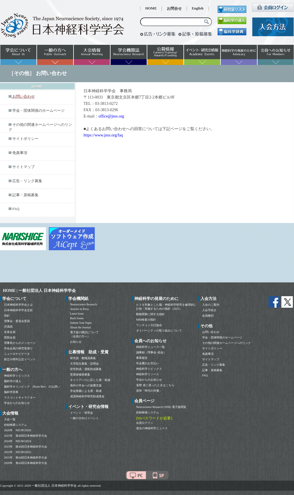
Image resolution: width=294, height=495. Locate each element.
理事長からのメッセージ (20, 342)
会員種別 (208, 315)
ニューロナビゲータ (17, 353)
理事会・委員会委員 (17, 321)
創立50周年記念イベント (20, 359)
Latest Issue (77, 313)
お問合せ (174, 9)
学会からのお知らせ (17, 403)
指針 (7, 315)
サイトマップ (23, 167)
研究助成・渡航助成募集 (86, 369)
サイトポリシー (25, 139)
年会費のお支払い (147, 363)
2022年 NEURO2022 (17, 452)
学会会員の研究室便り (18, 348)
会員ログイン (144, 422)
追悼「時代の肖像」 (149, 390)
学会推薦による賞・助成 (86, 390)
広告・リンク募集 (27, 181)
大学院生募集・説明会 (84, 363)
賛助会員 (10, 337)
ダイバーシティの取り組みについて (159, 330)
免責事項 (19, 153)
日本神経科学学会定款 (18, 310)
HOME (151, 8)
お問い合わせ (210, 332)
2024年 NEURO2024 (17, 441)
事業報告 (142, 357)
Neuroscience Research (83, 304)
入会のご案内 (210, 304)
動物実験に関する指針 (150, 314)
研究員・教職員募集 (83, 358)
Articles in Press (79, 309)
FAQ (15, 209)
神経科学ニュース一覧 (150, 346)
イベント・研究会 (81, 412)
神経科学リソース (147, 374)
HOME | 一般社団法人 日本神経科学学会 (39, 290)
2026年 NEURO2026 (17, 430)
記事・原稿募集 (25, 195)
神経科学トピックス (17, 375)
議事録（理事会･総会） (151, 352)
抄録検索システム (15, 424)
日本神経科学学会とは (18, 304)
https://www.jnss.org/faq (103, 135)
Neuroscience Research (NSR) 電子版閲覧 (161, 407)
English (198, 8)
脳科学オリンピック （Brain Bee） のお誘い (32, 386)
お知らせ (76, 341)
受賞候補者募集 (80, 374)
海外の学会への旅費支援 (86, 385)
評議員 (8, 326)
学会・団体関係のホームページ (38, 111)
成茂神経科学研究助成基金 (87, 396)
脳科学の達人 (12, 381)
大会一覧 (10, 419)
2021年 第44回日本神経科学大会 (25, 457)
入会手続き (209, 310)
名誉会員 (10, 332)
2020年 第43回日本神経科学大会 (25, 463)
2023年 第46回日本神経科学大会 (25, 446)
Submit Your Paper (81, 322)
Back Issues (77, 318)
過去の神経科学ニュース (152, 428)
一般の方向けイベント (84, 418)
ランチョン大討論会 (149, 325)
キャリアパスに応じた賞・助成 (90, 380)
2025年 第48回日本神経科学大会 (25, 435)
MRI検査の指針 (146, 319)
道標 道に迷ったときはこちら (155, 385)
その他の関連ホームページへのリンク (226, 342)
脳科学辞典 (11, 392)
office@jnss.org (111, 116)
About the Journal (80, 327)
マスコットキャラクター (20, 397)
